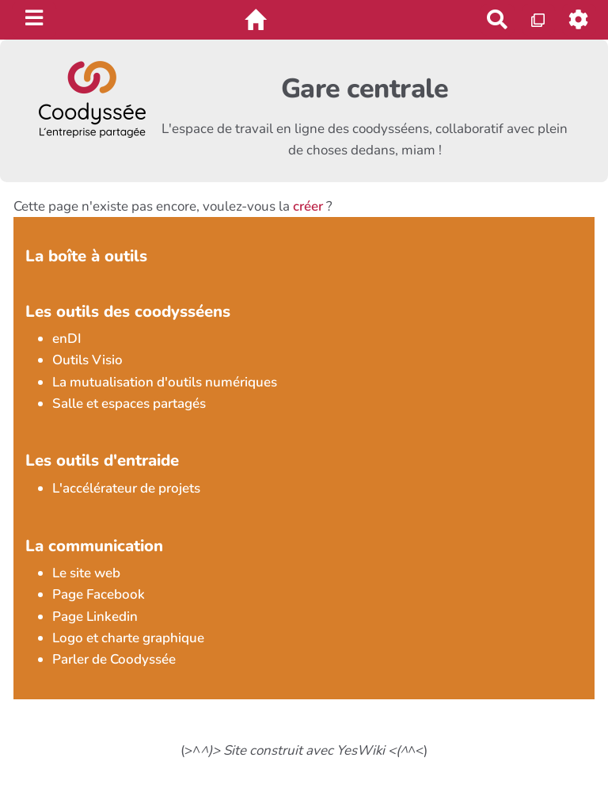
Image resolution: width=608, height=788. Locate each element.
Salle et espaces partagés (129, 403)
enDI (67, 338)
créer (308, 206)
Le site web (86, 573)
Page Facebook (98, 594)
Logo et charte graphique (128, 638)
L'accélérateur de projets (126, 488)
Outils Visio (87, 360)
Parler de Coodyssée (114, 659)
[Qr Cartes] (539, 19)
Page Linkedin (95, 616)
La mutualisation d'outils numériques (164, 382)
